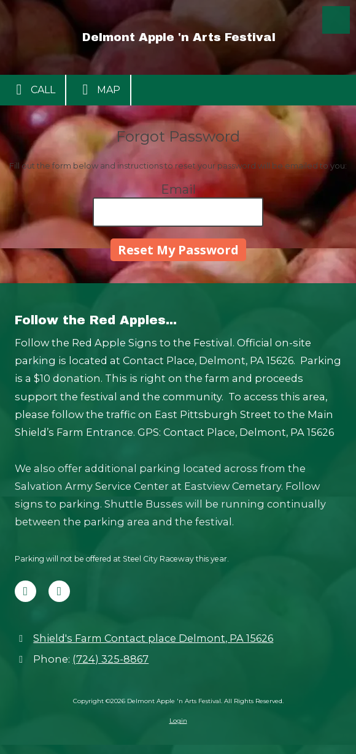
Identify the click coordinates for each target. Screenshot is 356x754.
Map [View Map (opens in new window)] (98, 89)
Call (32, 89)
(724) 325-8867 (110, 659)
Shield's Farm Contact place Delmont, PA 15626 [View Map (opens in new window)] (153, 638)
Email (178, 189)
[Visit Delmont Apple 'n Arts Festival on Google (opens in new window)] (59, 591)
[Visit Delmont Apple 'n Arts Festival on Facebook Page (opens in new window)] (25, 591)
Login (178, 721)
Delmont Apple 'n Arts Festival (179, 37)
